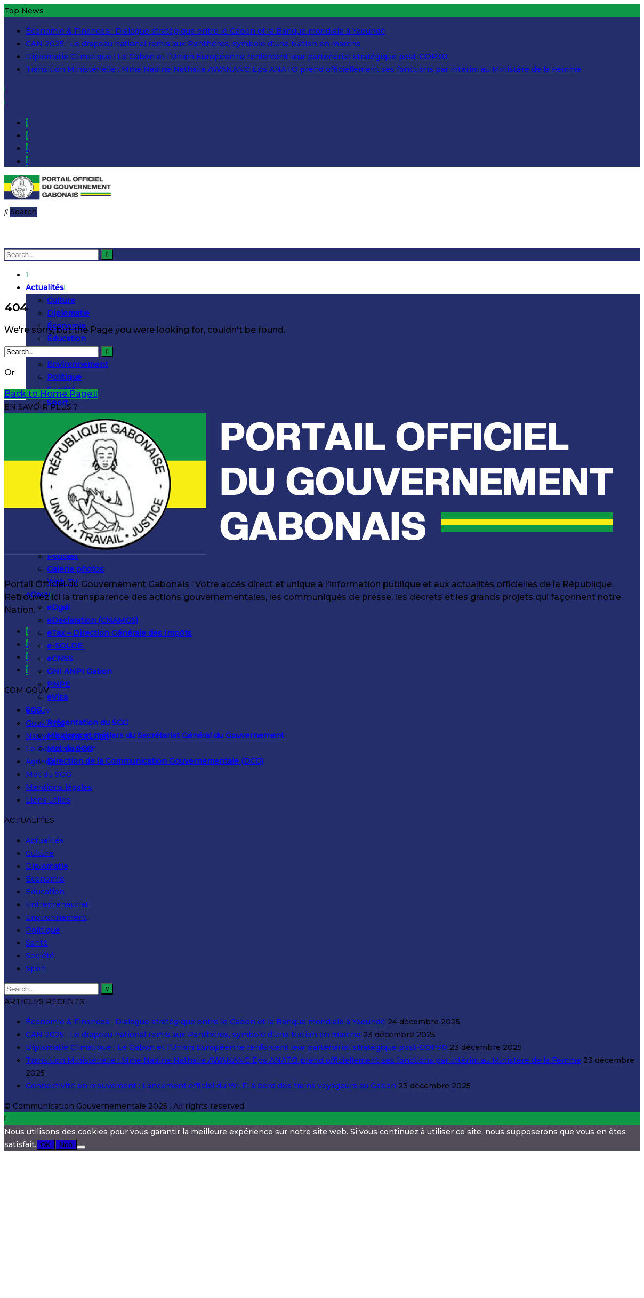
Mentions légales (59, 787)
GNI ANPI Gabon (79, 671)
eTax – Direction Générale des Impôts (119, 633)
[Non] (81, 1147)
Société (40, 955)
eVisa (57, 697)
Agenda (40, 761)
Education (45, 891)
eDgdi (58, 607)
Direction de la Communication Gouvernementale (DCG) (155, 761)
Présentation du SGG (87, 722)
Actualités (46, 287)
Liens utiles (48, 800)
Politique (64, 377)
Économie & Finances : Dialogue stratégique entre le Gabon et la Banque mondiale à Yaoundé (205, 31)
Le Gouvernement (61, 749)
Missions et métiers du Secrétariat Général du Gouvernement (165, 735)
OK (46, 1145)
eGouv (38, 710)
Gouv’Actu (45, 723)
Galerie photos (75, 569)
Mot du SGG (48, 774)
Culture (61, 300)
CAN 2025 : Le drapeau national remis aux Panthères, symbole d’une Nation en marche (193, 44)
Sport (36, 968)
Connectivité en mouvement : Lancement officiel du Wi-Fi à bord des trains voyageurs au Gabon (211, 1086)
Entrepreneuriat (57, 904)
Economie (45, 879)
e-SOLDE (66, 646)
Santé (37, 943)
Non (65, 1145)
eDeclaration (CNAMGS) (92, 620)
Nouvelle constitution (67, 736)
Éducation (66, 338)
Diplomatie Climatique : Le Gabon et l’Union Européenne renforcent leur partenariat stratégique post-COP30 (236, 56)
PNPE (58, 684)
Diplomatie (68, 313)
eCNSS (60, 658)
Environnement (77, 364)
